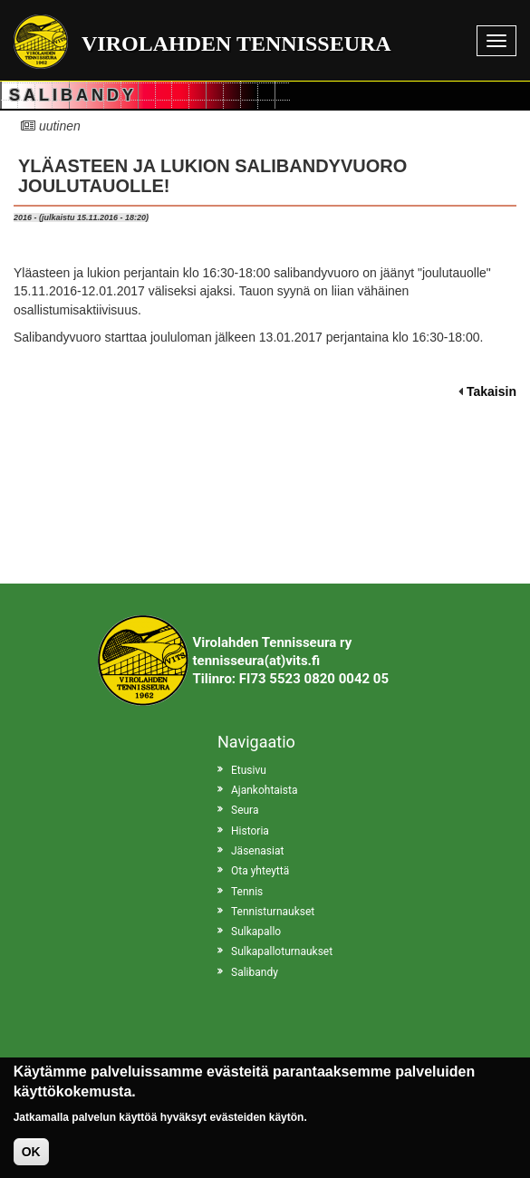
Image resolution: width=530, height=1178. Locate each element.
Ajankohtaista (264, 790)
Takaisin (491, 391)
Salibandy (254, 972)
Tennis (247, 891)
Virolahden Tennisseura (236, 43)
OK (31, 1160)
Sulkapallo (256, 931)
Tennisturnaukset (272, 911)
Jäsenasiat (257, 851)
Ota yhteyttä (260, 870)
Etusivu (248, 770)
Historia (250, 831)
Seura (244, 810)
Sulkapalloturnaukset (281, 951)
